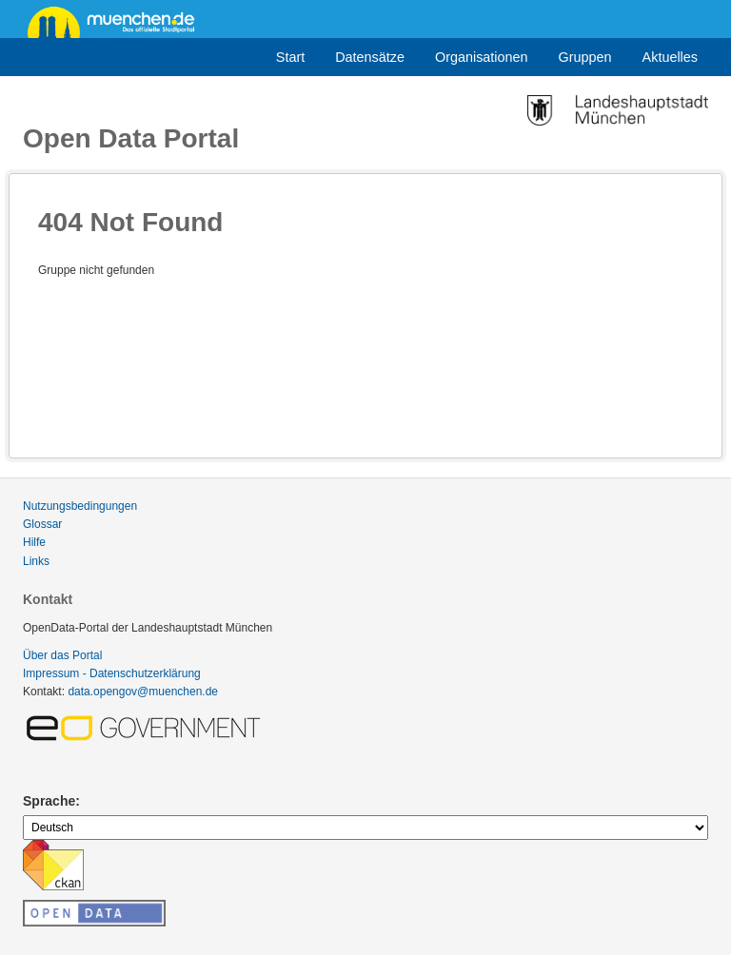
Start (290, 57)
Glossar (42, 524)
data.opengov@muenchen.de (143, 691)
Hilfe (34, 542)
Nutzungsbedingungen (80, 506)
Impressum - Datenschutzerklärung (112, 673)
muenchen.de (118, 21)
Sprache (49, 801)
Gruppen (585, 57)
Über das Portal (62, 655)
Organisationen (481, 57)
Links (36, 561)
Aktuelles (670, 57)
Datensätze (370, 57)
